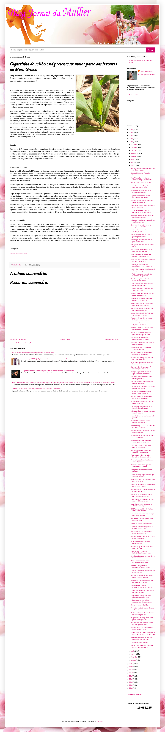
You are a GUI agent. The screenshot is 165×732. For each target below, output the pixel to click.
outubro (134, 150)
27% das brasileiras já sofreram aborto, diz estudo (141, 446)
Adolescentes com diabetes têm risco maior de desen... (142, 285)
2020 (131, 667)
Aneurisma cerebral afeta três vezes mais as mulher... (141, 441)
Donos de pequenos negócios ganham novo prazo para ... (141, 334)
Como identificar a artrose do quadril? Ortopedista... (141, 451)
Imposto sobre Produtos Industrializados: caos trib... (141, 552)
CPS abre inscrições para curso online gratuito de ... (141, 378)
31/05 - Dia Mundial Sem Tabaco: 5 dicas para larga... (143, 270)
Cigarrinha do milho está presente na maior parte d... (142, 358)
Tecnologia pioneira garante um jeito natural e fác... (141, 240)
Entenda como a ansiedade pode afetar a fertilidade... (142, 201)
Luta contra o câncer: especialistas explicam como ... (142, 221)
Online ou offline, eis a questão (141, 524)
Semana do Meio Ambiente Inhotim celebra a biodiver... (143, 537)
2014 (131, 685)
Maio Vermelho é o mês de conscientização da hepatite (141, 179)
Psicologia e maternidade (139, 642)
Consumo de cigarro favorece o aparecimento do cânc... (141, 495)
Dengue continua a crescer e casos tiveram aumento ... (143, 431)
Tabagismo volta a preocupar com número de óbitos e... (142, 309)
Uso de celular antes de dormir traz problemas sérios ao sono (32, 353)
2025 (131, 132)
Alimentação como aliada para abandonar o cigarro (141, 505)
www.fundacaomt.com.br (19, 253)
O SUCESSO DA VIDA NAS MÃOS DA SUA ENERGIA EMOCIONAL (143, 633)
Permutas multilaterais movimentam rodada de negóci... (143, 609)
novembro (134, 147)
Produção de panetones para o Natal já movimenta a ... (141, 319)
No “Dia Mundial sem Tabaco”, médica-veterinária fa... (141, 422)
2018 (131, 673)
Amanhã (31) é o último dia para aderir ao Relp (142, 547)
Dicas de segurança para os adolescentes (140, 542)
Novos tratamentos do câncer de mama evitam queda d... (142, 304)
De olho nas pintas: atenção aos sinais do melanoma (142, 280)
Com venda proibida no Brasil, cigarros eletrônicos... (141, 192)
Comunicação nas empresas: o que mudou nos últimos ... (143, 387)
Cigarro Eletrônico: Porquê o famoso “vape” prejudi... (140, 174)
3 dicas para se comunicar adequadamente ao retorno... (141, 601)
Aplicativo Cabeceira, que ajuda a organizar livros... (142, 343)
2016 (131, 679)
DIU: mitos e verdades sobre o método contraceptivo (141, 250)
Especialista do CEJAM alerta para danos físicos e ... (143, 480)
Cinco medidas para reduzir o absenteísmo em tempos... (141, 211)
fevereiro (134, 657)
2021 (131, 664)
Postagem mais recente (18, 339)
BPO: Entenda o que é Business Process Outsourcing (142, 363)
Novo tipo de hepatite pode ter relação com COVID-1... (141, 226)
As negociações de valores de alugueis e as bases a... (141, 324)
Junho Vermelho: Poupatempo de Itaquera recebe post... (142, 187)
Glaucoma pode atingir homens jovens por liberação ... (141, 236)
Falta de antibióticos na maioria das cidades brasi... (143, 571)
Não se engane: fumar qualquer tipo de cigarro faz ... (143, 169)
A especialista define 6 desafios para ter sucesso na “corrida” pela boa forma (47, 371)
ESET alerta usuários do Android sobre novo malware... (142, 510)
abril (132, 651)
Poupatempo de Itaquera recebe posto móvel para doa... (142, 619)
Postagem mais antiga (111, 339)
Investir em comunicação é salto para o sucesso (142, 520)
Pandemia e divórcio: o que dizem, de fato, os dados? (142, 591)
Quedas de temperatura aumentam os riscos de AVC (143, 206)
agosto (133, 156)
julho (133, 159)
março (133, 654)
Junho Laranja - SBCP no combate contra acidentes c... (143, 427)
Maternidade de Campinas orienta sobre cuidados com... (142, 500)
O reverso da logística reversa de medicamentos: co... (142, 216)
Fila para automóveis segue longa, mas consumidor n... (142, 515)
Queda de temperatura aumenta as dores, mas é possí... (143, 485)
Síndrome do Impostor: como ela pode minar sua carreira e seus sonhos (36, 389)
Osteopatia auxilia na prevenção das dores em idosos (142, 299)
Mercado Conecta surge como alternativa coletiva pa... (141, 596)
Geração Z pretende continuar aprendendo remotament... (141, 373)
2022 (131, 142)
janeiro (133, 660)
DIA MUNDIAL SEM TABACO (141, 183)
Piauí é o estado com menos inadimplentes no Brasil (140, 562)
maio (133, 165)
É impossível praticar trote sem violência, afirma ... (141, 348)
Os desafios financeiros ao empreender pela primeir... (141, 338)
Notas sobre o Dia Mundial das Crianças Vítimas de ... (141, 532)
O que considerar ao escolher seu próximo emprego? (142, 382)
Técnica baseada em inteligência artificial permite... (142, 461)
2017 (131, 676)
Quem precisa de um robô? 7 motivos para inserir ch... (141, 368)
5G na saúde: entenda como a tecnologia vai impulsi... (141, 407)
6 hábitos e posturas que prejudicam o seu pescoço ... (141, 265)
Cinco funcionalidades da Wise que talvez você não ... (143, 402)
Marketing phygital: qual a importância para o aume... (141, 567)
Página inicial (65, 339)
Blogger (99, 721)
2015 (131, 682)
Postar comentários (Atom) (25, 343)
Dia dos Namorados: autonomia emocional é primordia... (141, 638)
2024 (131, 135)
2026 (131, 129)
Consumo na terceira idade (140, 605)
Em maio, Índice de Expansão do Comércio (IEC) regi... (142, 527)
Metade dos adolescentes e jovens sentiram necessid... (142, 260)
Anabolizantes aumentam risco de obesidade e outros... (142, 294)
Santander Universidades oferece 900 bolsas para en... (142, 614)
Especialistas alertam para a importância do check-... (140, 196)
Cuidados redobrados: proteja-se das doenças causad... (142, 466)
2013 (131, 688)
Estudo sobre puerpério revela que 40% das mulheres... (142, 475)
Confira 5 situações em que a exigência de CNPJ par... (141, 392)
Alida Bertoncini (147, 71)
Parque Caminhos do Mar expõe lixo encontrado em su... (142, 576)
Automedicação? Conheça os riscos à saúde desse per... (143, 490)
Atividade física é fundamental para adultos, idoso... (143, 231)
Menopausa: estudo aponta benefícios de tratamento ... (141, 456)
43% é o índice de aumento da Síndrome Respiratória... (141, 275)
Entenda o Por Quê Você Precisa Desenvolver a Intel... (142, 628)
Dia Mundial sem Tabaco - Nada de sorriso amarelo (143, 436)
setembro (134, 153)
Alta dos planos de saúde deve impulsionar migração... (141, 353)
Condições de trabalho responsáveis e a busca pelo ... (142, 586)
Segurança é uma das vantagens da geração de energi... (142, 581)
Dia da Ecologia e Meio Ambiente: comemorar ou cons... (142, 314)
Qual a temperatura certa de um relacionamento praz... (142, 646)
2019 (131, 670)
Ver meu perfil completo (146, 74)
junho (133, 162)
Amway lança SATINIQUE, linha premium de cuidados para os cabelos (45, 359)
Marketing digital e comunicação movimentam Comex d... (142, 329)
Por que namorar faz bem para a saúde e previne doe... (142, 623)
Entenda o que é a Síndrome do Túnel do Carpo (142, 290)
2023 (131, 139)
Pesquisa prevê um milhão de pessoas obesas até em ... (141, 255)
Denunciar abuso (134, 694)
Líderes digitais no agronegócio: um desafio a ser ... (143, 412)
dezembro (134, 144)
